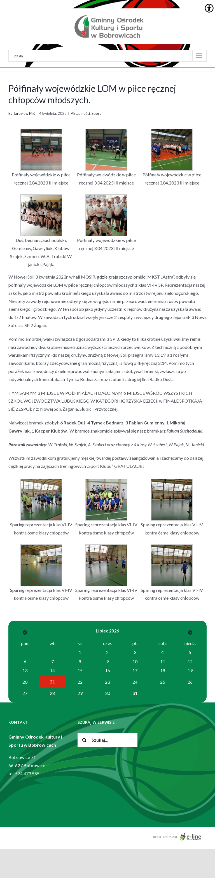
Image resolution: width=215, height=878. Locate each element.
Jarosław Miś (24, 113)
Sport (96, 113)
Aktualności (80, 113)
